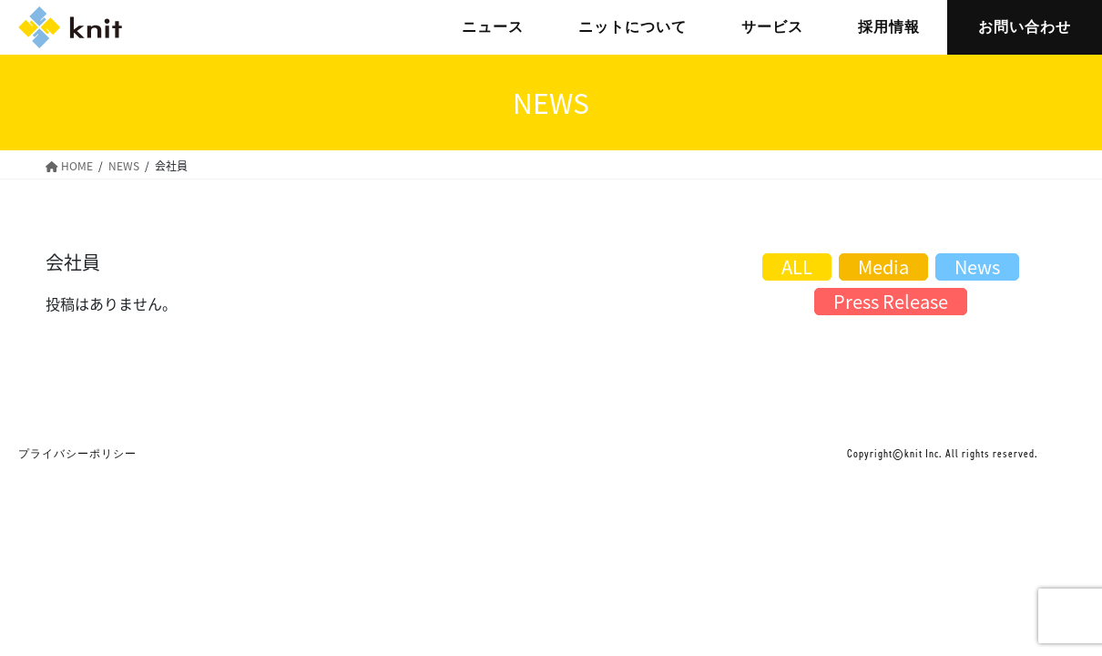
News (977, 266)
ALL (796, 266)
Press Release (890, 301)
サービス (772, 27)
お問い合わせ (1024, 27)
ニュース (493, 27)
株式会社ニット (70, 27)
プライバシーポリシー (77, 453)
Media (883, 266)
